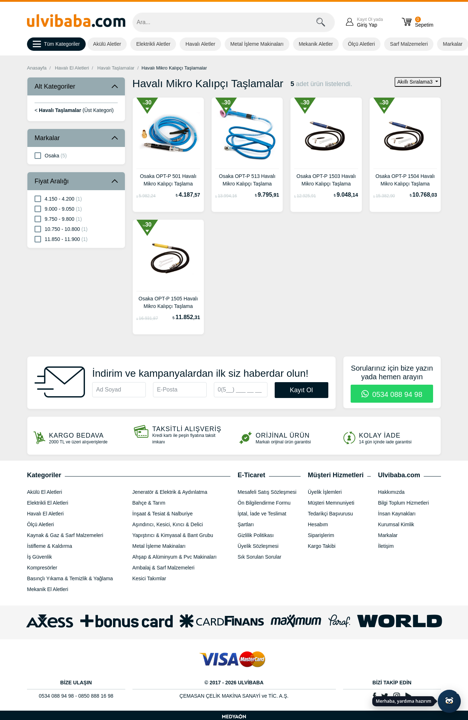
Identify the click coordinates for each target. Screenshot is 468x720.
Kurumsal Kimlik (396, 524)
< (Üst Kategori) (74, 110)
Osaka (51, 155)
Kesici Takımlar (149, 578)
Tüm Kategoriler (56, 44)
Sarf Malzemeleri (409, 44)
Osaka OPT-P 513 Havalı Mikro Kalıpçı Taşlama (247, 180)
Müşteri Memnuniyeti (331, 503)
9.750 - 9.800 (58, 218)
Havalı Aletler (200, 44)
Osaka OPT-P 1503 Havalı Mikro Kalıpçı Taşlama (326, 180)
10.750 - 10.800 (61, 228)
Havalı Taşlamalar (115, 68)
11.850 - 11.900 (61, 239)
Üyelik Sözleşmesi (258, 546)
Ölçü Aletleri (361, 44)
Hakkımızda (391, 492)
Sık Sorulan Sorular (259, 557)
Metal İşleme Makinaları (257, 44)
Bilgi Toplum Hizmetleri (403, 503)
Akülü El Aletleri (44, 492)
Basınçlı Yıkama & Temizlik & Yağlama (70, 578)
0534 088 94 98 (391, 394)
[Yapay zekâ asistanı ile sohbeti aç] (449, 701)
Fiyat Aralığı (52, 181)
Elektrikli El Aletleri (47, 503)
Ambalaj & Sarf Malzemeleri (163, 568)
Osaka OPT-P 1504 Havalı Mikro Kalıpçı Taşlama (405, 180)
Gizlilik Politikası (256, 535)
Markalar (47, 138)
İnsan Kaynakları (396, 513)
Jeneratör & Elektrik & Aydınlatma (169, 492)
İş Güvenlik (39, 557)
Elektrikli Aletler (153, 44)
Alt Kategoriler (55, 86)
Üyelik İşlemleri (325, 492)
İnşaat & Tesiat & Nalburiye (162, 513)
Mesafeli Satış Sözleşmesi (267, 492)
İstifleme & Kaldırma (49, 546)
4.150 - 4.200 (58, 198)
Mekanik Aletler (316, 44)
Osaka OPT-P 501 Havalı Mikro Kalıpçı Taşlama (168, 180)
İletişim (386, 546)
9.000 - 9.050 (58, 208)
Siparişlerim (321, 535)
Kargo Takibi (322, 546)
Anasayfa (36, 68)
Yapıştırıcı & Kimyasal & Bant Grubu (172, 535)
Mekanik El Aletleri (47, 589)
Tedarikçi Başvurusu (330, 513)
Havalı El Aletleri (72, 68)
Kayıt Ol (301, 390)
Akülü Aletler (107, 44)
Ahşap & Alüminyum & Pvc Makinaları (174, 557)
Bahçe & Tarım (149, 503)
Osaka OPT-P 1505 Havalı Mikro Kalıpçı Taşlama (168, 302)
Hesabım (318, 524)
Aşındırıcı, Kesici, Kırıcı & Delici (167, 524)
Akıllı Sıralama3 (415, 82)
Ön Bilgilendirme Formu (264, 503)
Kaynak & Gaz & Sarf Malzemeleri (65, 535)
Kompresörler (42, 568)
